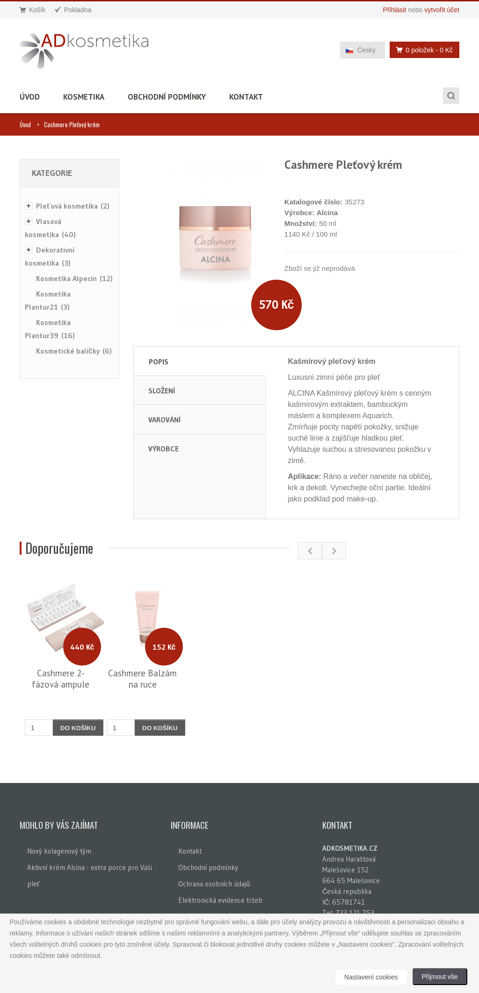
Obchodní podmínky (167, 97)
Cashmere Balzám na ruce (142, 678)
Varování (164, 419)
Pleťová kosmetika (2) (72, 205)
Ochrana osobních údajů (214, 883)
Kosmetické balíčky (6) (74, 350)
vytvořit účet (441, 10)
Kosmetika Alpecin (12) (74, 278)
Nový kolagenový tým (59, 851)
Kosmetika (83, 97)
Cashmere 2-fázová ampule (60, 678)
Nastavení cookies (371, 977)
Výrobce (163, 448)
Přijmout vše (440, 976)
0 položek (422, 50)
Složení (161, 390)
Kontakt (246, 97)
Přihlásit (394, 10)
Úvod (30, 97)
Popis (158, 361)
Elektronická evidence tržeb (220, 900)
